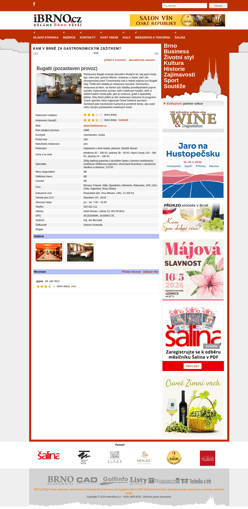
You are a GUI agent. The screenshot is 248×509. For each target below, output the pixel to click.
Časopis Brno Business (100, 489)
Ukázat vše (150, 271)
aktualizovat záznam (142, 59)
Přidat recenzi (131, 271)
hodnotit (123, 120)
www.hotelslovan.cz (95, 125)
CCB (43, 489)
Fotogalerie (122, 489)
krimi (152, 489)
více (73, 286)
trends (161, 489)
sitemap (172, 489)
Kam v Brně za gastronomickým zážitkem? (77, 48)
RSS (36, 489)
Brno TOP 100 (139, 489)
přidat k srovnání (115, 59)
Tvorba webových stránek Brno (66, 489)
